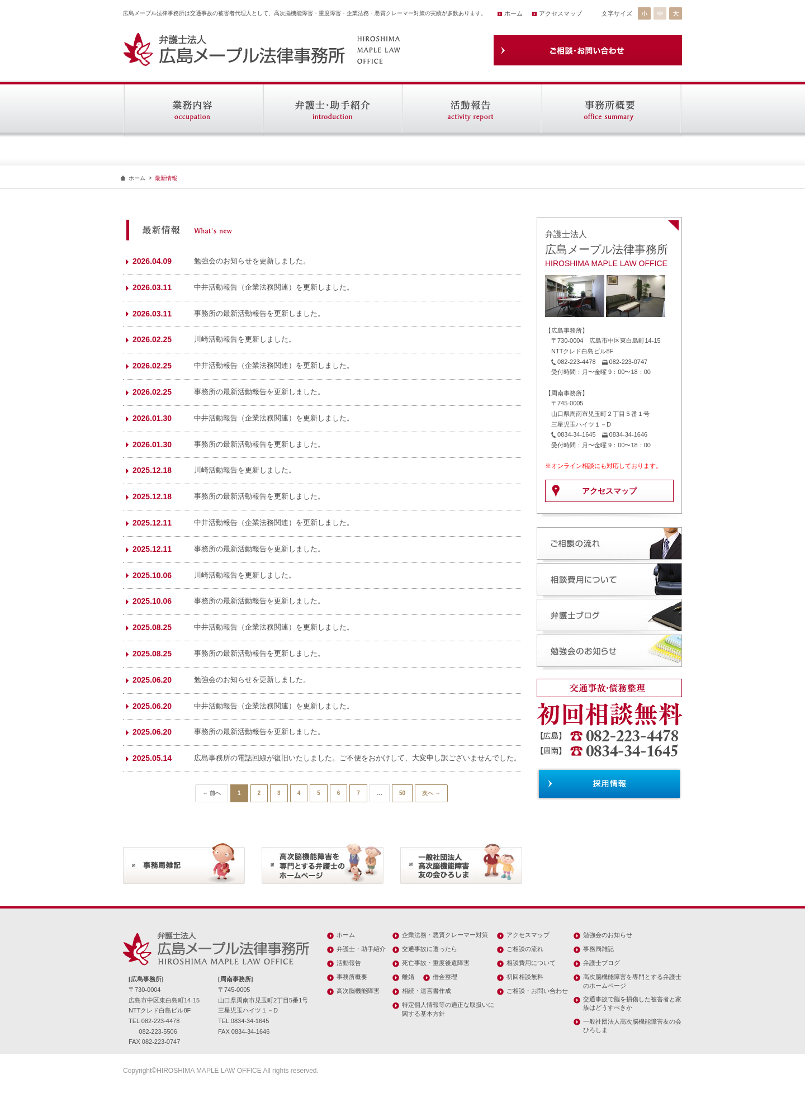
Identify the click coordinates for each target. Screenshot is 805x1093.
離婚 (408, 976)
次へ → (431, 793)
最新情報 (166, 178)
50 (402, 793)
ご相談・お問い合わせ (537, 990)
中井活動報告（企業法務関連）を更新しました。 (274, 287)
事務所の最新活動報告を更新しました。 (259, 313)
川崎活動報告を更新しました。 (245, 339)
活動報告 (349, 962)
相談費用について (531, 962)
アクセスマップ (560, 13)
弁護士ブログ (601, 962)
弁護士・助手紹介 (361, 948)
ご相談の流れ (524, 948)
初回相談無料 (524, 976)
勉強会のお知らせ (607, 934)
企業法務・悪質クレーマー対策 (445, 934)
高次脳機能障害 (358, 990)
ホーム (513, 13)
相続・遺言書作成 (426, 990)
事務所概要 (352, 976)
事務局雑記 (598, 948)
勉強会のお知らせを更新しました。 (252, 261)
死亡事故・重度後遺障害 (436, 962)
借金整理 (445, 976)
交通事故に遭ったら (429, 948)
